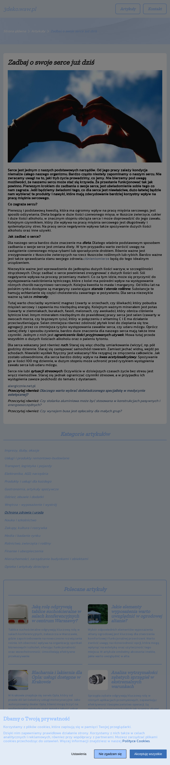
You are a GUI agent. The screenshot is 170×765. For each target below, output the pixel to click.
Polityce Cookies (136, 741)
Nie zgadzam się (110, 754)
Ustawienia (78, 754)
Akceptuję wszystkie (148, 754)
